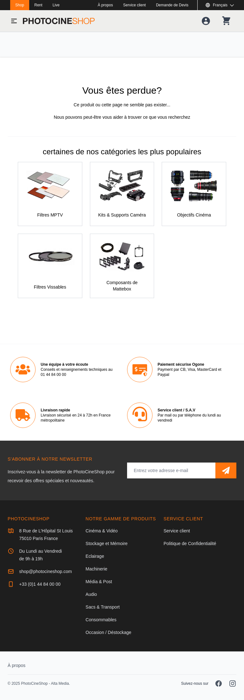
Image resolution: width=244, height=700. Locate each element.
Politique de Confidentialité (190, 543)
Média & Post (98, 581)
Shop (19, 5)
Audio (91, 594)
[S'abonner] (225, 470)
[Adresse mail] (171, 470)
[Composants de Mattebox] (122, 266)
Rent (38, 5)
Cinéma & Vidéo (101, 530)
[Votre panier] (226, 21)
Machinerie (96, 568)
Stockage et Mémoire (106, 543)
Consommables (100, 619)
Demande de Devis (172, 5)
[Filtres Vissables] (50, 266)
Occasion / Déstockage (108, 632)
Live (55, 5)
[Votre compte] (206, 21)
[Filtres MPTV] (50, 194)
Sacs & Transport (102, 607)
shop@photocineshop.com (45, 571)
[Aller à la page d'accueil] (59, 21)
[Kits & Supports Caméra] (122, 194)
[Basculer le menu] (14, 21)
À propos (105, 5)
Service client (134, 5)
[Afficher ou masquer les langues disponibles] (219, 5)
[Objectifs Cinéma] (194, 194)
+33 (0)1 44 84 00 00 (39, 584)
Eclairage (94, 556)
